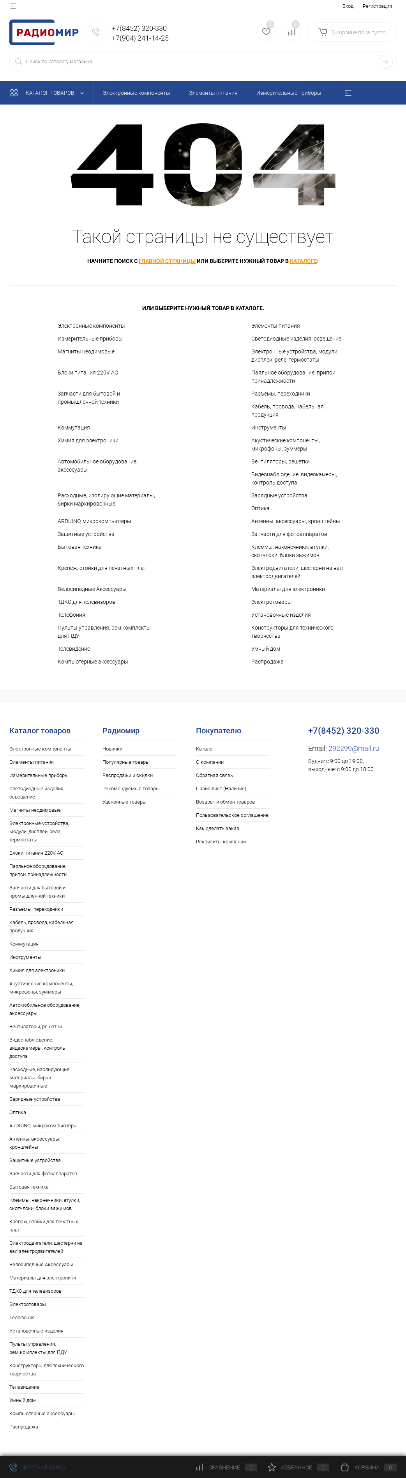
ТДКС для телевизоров (86, 602)
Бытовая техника (80, 547)
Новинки (112, 749)
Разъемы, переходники (280, 393)
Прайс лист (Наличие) (221, 788)
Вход (347, 6)
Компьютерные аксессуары (93, 661)
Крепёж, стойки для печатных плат (102, 568)
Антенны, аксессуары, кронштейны (295, 521)
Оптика (260, 508)
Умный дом (265, 649)
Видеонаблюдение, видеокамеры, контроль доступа (294, 478)
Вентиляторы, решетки (280, 461)
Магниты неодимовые (86, 351)
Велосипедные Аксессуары (92, 589)
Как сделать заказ (217, 828)
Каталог (205, 749)
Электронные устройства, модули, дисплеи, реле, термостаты (295, 355)
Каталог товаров (48, 92)
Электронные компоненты (91, 326)
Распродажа (267, 661)
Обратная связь (214, 775)
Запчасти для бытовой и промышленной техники (89, 397)
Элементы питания (275, 326)
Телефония (71, 615)
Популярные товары (126, 762)
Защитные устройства (86, 534)
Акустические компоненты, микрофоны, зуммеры (285, 444)
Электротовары (271, 602)
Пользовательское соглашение (232, 815)
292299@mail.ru (353, 748)
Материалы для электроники (288, 589)
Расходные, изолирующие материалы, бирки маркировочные (106, 499)
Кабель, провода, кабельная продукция (287, 410)
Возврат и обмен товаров (225, 802)
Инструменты (268, 427)
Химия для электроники (88, 440)
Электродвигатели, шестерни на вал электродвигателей (297, 572)
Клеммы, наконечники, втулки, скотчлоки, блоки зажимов (290, 551)
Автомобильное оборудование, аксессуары (98, 465)
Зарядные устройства (279, 495)
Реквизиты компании (221, 842)
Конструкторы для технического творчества (292, 632)
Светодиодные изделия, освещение (296, 338)
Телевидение (74, 649)
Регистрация (377, 6)
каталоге (303, 261)
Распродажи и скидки (127, 775)
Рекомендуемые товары (131, 788)
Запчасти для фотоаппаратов (289, 534)
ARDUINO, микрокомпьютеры (94, 521)
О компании (210, 762)
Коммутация (74, 427)
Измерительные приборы (90, 338)
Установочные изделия (281, 615)
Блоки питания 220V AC (88, 372)
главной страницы (167, 261)
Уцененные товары (124, 802)
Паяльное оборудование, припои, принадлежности (294, 376)
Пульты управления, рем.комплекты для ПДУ (104, 632)
